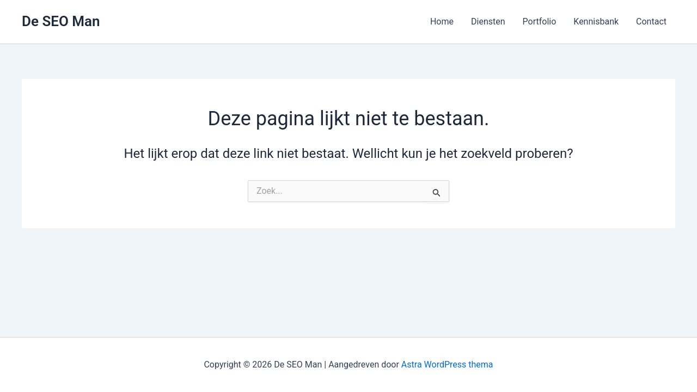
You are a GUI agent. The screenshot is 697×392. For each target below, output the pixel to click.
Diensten (488, 21)
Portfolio (540, 21)
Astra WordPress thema (447, 364)
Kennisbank (596, 21)
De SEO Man (61, 21)
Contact (651, 21)
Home (442, 21)
